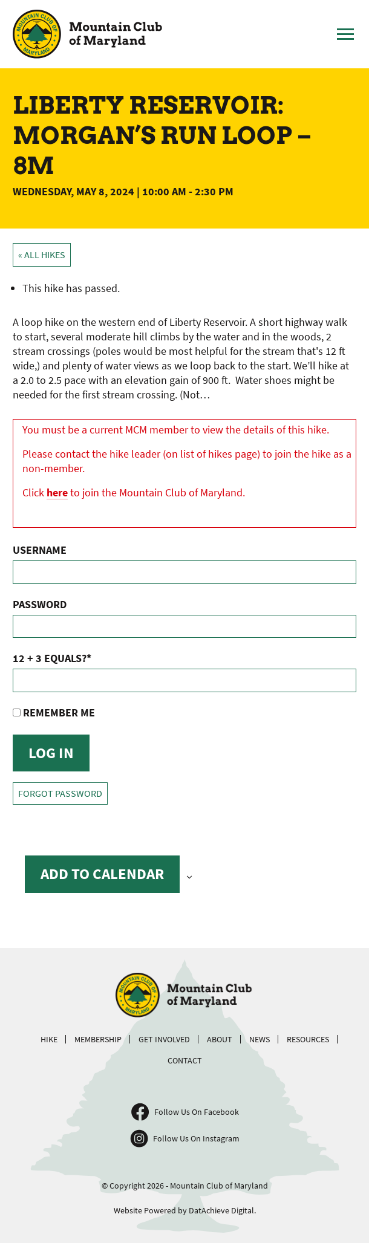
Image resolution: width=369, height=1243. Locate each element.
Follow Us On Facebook (196, 1111)
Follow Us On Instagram (196, 1138)
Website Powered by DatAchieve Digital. (185, 1210)
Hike (49, 1039)
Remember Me (54, 712)
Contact (185, 1060)
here (57, 492)
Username (40, 550)
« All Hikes (41, 255)
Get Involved (164, 1039)
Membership (98, 1039)
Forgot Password (60, 793)
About (219, 1039)
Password (40, 604)
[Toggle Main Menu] (345, 34)
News (259, 1039)
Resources (308, 1039)
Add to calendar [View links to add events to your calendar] (102, 873)
